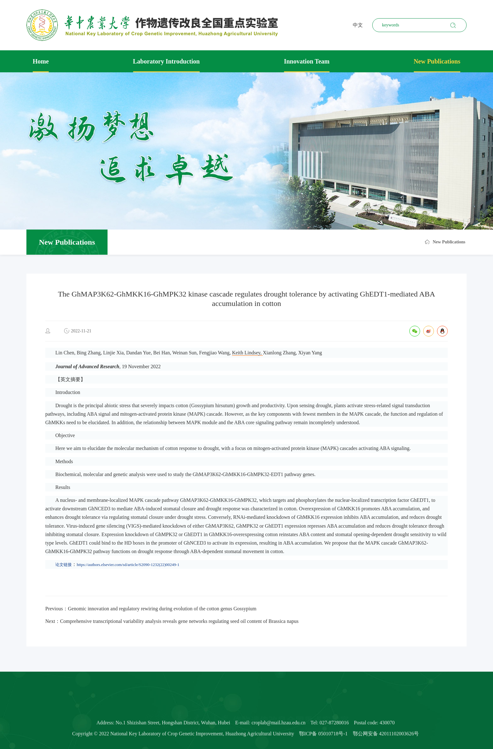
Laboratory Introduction (166, 61)
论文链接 (63, 564)
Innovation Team (307, 61)
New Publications (437, 61)
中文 (358, 25)
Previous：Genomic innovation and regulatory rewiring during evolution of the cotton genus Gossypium (150, 608)
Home (41, 61)
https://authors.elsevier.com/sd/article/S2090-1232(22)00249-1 (128, 564)
